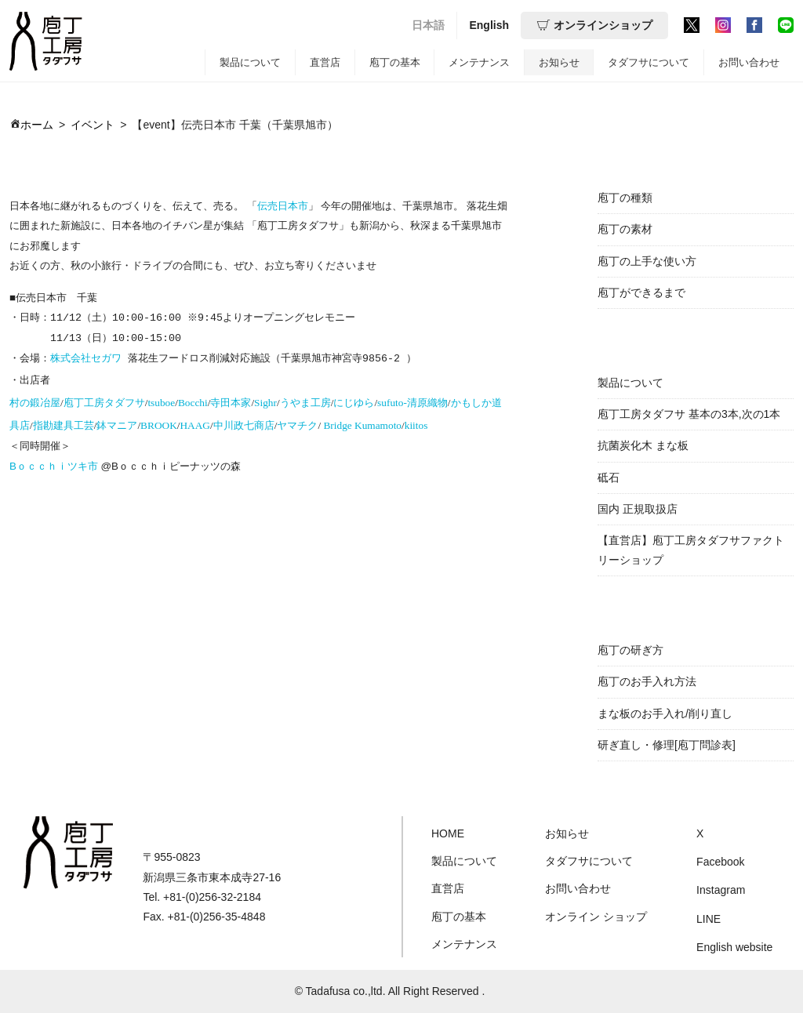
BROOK (158, 423)
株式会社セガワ (86, 357)
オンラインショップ (594, 25)
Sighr (265, 400)
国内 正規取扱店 (638, 509)
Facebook (720, 861)
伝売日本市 (282, 206)
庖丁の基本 (394, 62)
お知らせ (559, 62)
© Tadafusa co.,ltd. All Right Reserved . (390, 991)
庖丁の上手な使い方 (647, 261)
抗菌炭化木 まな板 (643, 445)
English (489, 25)
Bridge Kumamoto (362, 423)
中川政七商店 (243, 423)
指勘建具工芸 (63, 423)
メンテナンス (479, 62)
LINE (708, 919)
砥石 (609, 477)
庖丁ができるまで (641, 292)
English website (734, 947)
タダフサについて (648, 62)
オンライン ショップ (596, 916)
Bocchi (193, 400)
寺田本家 (230, 400)
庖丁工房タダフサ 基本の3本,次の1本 (689, 414)
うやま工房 (305, 400)
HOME (447, 833)
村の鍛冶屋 (34, 400)
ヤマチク (297, 423)
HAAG (195, 423)
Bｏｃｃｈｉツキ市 (53, 464)
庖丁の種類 (625, 197)
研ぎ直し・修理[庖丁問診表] (667, 745)
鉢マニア (116, 423)
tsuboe (161, 400)
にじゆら (353, 400)
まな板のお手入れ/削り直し (665, 713)
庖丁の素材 (625, 229)
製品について (250, 62)
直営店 (325, 62)
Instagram (720, 890)
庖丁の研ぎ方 (630, 650)
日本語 (428, 25)
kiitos (416, 423)
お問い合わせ (748, 62)
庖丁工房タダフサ (104, 400)
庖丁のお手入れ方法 (647, 681)
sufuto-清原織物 (412, 400)
